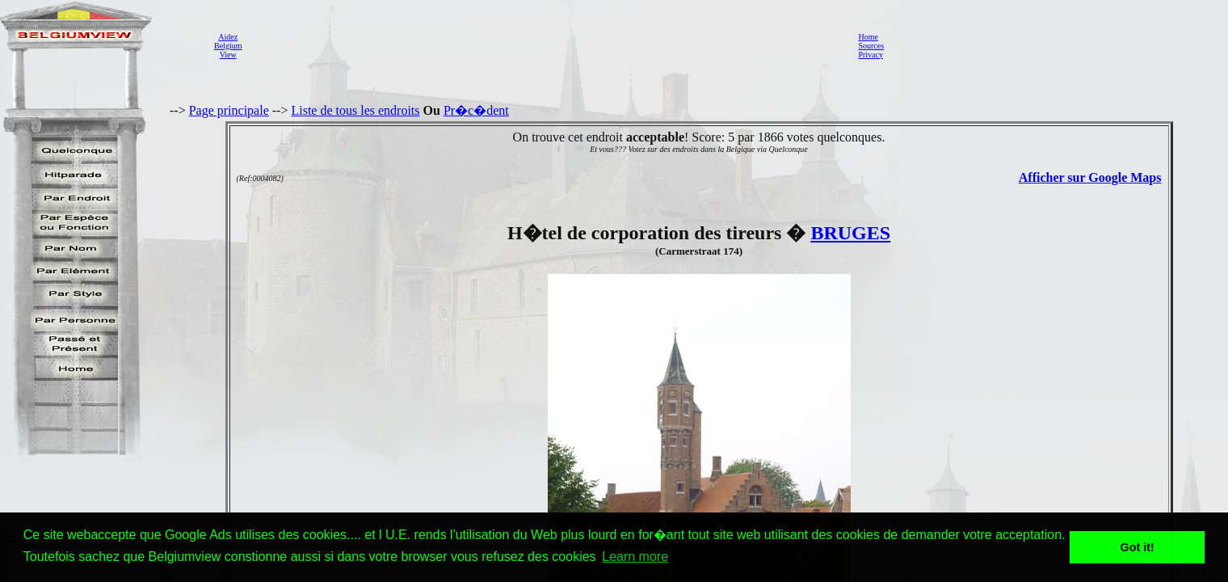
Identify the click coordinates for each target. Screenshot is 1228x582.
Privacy (870, 54)
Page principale (229, 110)
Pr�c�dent (476, 110)
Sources (871, 45)
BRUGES (850, 232)
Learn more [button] (635, 556)
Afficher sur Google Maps (1090, 177)
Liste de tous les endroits (355, 110)
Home (867, 36)
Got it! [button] (1137, 547)
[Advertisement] (545, 45)
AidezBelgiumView (228, 45)
